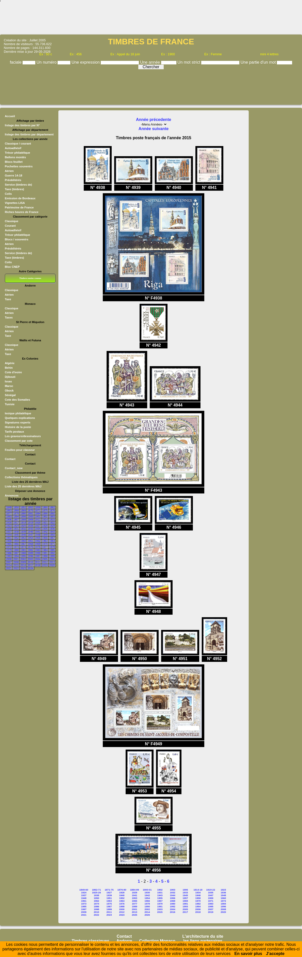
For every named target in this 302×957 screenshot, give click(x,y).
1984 (45, 550)
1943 (52, 531)
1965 (9, 544)
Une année (150, 62)
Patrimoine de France (19, 207)
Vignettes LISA (15, 202)
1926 (30, 525)
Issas (8, 381)
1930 (9, 528)
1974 (23, 547)
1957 (52, 538)
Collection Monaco (157, 941)
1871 (37, 510)
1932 (23, 528)
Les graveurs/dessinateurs (23, 436)
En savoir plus (248, 953)
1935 (45, 528)
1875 (45, 510)
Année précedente (153, 119)
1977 (45, 547)
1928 (45, 525)
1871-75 (109, 889)
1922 (52, 522)
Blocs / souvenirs (16, 239)
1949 (45, 535)
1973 (16, 547)
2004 (37, 559)
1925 (23, 525)
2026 (147, 914)
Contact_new (14, 468)
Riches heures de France (21, 212)
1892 (52, 513)
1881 (30, 513)
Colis (8, 193)
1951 (9, 538)
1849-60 (83, 889)
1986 (9, 553)
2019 (45, 565)
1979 (9, 550)
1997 (37, 556)
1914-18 (198, 889)
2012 (45, 562)
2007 (9, 562)
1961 (30, 541)
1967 (23, 544)
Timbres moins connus (30, 278)
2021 (9, 568)
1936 (52, 528)
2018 (37, 565)
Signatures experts (17, 422)
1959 (16, 541)
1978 (52, 547)
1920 (37, 522)
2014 (9, 565)
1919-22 (210, 889)
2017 (30, 565)
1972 (9, 547)
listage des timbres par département (29, 134)
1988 (23, 553)
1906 (9, 519)
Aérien (9, 170)
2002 (23, 559)
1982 (30, 550)
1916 (9, 522)
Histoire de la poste (18, 427)
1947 (30, 535)
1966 (16, 544)
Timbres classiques (90, 941)
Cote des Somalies (17, 399)
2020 (52, 565)
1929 (52, 525)
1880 (23, 513)
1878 (16, 513)
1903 (52, 516)
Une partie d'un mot (259, 62)
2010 (30, 562)
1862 (52, 507)
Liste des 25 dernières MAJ (23, 486)
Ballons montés (15, 157)
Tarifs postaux (14, 431)
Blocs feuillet (14, 161)
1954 (30, 538)
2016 (23, 565)
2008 (16, 562)
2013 (52, 562)
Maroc (9, 385)
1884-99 (134, 889)
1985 (52, 550)
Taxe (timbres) (14, 189)
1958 (9, 541)
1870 (30, 510)
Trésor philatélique (17, 152)
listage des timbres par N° (22, 125)
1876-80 (122, 889)
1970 (45, 544)
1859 (37, 507)
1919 (30, 522)
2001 (16, 559)
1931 (16, 528)
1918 (23, 522)
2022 (16, 568)
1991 (45, 553)
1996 (30, 556)
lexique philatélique (18, 413)
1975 (30, 547)
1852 (23, 507)
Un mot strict (189, 62)
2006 (52, 559)
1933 (30, 528)
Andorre (124, 941)
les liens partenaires (202, 941)
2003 (30, 559)
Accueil (10, 116)
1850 (16, 507)
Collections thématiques (21, 477)
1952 (16, 538)
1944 (9, 535)
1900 (30, 516)
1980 (16, 550)
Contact (10, 458)
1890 (45, 513)
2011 (37, 562)
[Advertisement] (151, 19)
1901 (37, 516)
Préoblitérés (13, 180)
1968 (30, 544)
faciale (16, 62)
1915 (52, 519)
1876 (52, 510)
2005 (45, 559)
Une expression (86, 62)
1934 (37, 528)
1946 (23, 535)
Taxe (8, 299)
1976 (37, 547)
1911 (37, 519)
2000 (9, 559)
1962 (37, 541)
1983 (37, 550)
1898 (23, 516)
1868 (16, 510)
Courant (10, 225)
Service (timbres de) (18, 184)
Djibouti (10, 376)
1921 (45, 522)
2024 (30, 568)
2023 (23, 568)
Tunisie (9, 404)
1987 (16, 553)
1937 (9, 531)
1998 (45, 556)
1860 (45, 507)
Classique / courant (18, 143)
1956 (45, 538)
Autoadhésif (13, 148)
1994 (16, 556)
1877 (9, 513)
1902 (45, 516)
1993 (9, 556)
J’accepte (275, 953)
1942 (45, 531)
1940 (30, 531)
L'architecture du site (202, 936)
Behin (9, 367)
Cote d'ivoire (13, 372)
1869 (23, 510)
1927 (37, 525)
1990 (37, 553)
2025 (134, 914)
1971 (52, 544)
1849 (9, 507)
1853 (30, 507)
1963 (45, 541)
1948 (37, 535)
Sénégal (10, 395)
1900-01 (147, 889)
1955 (37, 538)
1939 (23, 531)
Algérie (9, 363)
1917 (16, 522)
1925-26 (96, 892)
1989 (30, 553)
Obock (9, 390)
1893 (9, 516)
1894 (16, 516)
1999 (52, 556)
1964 (52, 541)
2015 (16, 565)
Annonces (12, 495)
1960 (23, 541)
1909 (30, 519)
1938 (16, 531)
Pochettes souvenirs (18, 166)
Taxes (9, 317)
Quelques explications (20, 417)
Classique (11, 221)
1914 (45, 519)
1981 (23, 550)
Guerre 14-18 (13, 175)
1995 (23, 556)
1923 (9, 525)
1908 (23, 519)
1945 (16, 535)
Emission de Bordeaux (20, 198)
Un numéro (47, 62)
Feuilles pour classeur (20, 449)
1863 (9, 510)
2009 (23, 562)
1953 (23, 538)
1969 (37, 544)
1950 (52, 535)
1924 (16, 525)
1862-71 (96, 889)
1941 (37, 531)
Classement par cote (18, 440)
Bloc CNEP (12, 266)
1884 (37, 513)
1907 (16, 519)
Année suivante (154, 129)
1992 (52, 553)
